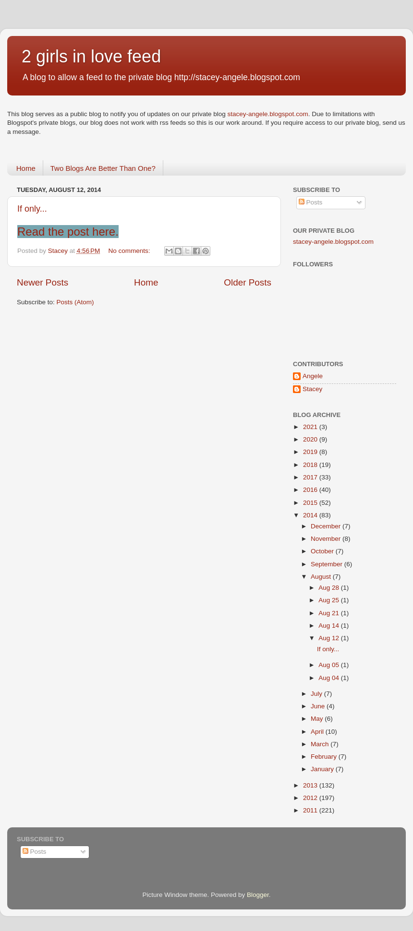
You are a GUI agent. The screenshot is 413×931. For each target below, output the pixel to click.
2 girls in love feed (91, 56)
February (325, 756)
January (323, 769)
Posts (311, 202)
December (326, 526)
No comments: (130, 250)
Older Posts (247, 282)
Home (26, 168)
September (327, 564)
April (318, 731)
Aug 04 (329, 677)
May (318, 718)
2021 (311, 426)
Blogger (258, 894)
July (317, 693)
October (323, 551)
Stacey (312, 389)
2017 (311, 477)
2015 (311, 502)
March (320, 744)
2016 (311, 489)
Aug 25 (329, 600)
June (319, 706)
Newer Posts (42, 282)
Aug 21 (329, 613)
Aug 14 (329, 625)
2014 (311, 515)
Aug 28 (329, 587)
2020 (311, 439)
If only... (32, 209)
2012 (311, 797)
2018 (311, 464)
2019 (311, 451)
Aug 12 (329, 638)
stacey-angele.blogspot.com (268, 114)
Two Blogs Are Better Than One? (103, 168)
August (322, 576)
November (326, 538)
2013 (311, 785)
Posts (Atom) (75, 302)
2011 (311, 810)
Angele (313, 376)
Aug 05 (329, 664)
